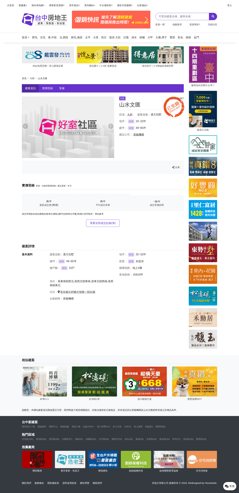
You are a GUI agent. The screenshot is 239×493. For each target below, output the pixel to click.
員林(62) (79, 439)
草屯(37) (176, 439)
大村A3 (127, 426)
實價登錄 (47, 88)
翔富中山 (53, 426)
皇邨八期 (76, 426)
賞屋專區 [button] (194, 24)
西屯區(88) (54, 439)
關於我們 (26, 483)
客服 (62, 88)
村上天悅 (117, 426)
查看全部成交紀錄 (103, 223)
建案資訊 (30, 88)
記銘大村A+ (88, 426)
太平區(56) (104, 439)
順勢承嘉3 (160, 426)
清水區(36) (188, 439)
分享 (176, 167)
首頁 (24, 78)
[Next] (146, 19)
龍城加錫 (64, 426)
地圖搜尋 (177, 24)
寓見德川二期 (28, 426)
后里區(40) (151, 439)
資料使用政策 (69, 483)
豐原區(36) (201, 439)
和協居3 (149, 426)
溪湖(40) (140, 439)
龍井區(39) (164, 439)
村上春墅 (138, 426)
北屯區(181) (27, 439)
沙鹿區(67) (67, 439)
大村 (32, 78)
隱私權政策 (53, 483)
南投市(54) (117, 439)
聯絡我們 (97, 483)
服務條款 (39, 483)
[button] (26, 37)
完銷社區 (212, 24)
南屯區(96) (41, 439)
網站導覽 (84, 483)
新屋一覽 (160, 24)
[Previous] (76, 19)
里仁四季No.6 (103, 426)
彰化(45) (129, 439)
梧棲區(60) (91, 439)
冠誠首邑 (42, 426)
